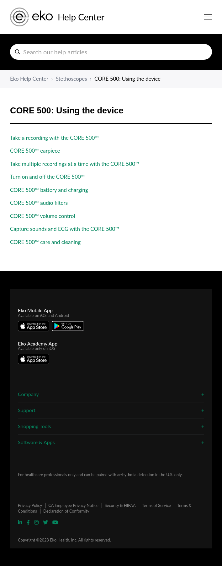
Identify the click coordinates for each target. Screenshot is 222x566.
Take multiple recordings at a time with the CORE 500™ (74, 164)
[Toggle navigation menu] (207, 17)
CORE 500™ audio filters (39, 202)
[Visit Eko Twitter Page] (46, 522)
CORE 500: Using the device (127, 78)
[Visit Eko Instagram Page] (37, 522)
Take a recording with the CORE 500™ (54, 137)
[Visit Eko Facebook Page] (29, 522)
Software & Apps (36, 442)
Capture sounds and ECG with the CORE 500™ (64, 229)
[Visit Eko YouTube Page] (55, 522)
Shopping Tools (34, 426)
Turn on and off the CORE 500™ (47, 176)
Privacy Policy (30, 505)
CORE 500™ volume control (42, 216)
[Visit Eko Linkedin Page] (21, 522)
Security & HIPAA (120, 505)
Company (28, 394)
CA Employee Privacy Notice (73, 505)
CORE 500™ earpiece (35, 150)
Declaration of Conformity (66, 511)
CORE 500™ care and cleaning (45, 242)
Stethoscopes (71, 78)
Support (26, 410)
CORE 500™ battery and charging (49, 190)
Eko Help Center (29, 78)
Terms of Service (156, 505)
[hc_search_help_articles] (111, 52)
